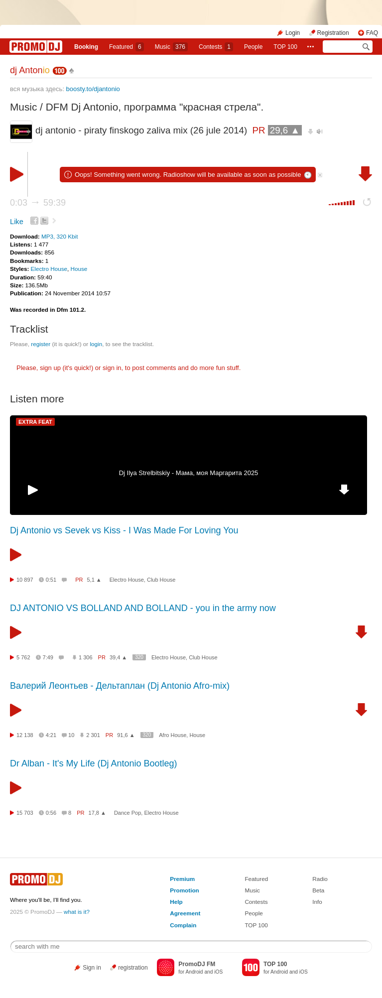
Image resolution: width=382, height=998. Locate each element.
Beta (318, 890)
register (40, 344)
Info (317, 901)
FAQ (372, 33)
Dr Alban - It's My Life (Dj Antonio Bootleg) (93, 763)
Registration (333, 33)
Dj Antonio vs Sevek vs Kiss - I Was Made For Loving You (124, 530)
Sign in (92, 968)
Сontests (216, 46)
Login (292, 33)
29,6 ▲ (285, 130)
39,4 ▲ (118, 657)
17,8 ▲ (97, 813)
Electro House (49, 268)
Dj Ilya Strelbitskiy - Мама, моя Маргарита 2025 (188, 473)
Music (171, 46)
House (79, 268)
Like (16, 222)
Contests (256, 901)
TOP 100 (285, 46)
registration (132, 968)
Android (194, 972)
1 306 (86, 657)
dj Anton (30, 70)
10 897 (24, 580)
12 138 (24, 735)
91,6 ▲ (125, 735)
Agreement (185, 913)
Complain (183, 925)
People (253, 46)
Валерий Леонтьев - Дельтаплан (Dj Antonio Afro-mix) (120, 686)
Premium (182, 878)
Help (176, 901)
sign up (50, 368)
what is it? (77, 911)
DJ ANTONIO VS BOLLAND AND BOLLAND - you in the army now (143, 608)
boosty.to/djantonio (93, 89)
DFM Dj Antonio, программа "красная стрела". (155, 107)
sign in (112, 368)
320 (139, 657)
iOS (218, 972)
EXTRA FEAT (35, 422)
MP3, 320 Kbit (59, 236)
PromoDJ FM (196, 964)
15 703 (24, 813)
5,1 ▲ (94, 580)
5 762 (23, 657)
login (96, 344)
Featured (126, 46)
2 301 (93, 735)
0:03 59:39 (38, 203)
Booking (86, 46)
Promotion (184, 890)
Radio (320, 878)
